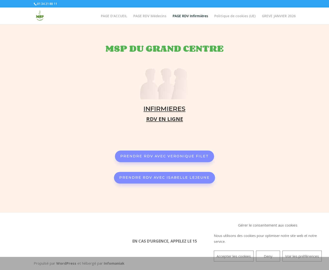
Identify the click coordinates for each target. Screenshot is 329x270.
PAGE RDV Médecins (149, 16)
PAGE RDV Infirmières (190, 16)
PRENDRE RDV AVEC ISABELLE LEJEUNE (164, 177)
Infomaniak (114, 263)
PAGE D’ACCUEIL (114, 16)
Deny (268, 256)
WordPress (66, 263)
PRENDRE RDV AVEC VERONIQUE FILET (164, 156)
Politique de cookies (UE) (235, 16)
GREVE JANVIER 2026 (279, 16)
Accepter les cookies (234, 256)
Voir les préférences (302, 256)
